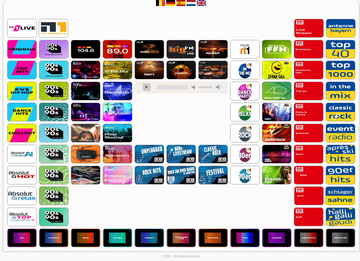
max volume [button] (218, 87)
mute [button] (194, 87)
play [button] (147, 87)
